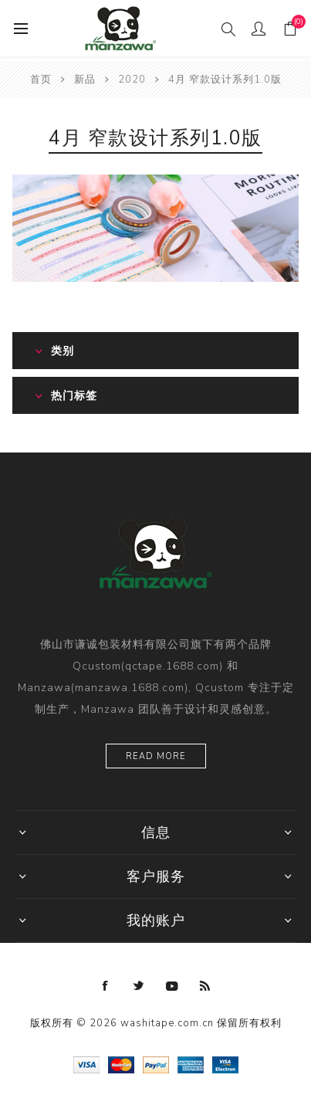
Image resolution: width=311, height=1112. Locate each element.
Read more (156, 756)
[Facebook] (105, 986)
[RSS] (205, 986)
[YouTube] (172, 986)
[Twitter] (139, 986)
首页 (41, 79)
